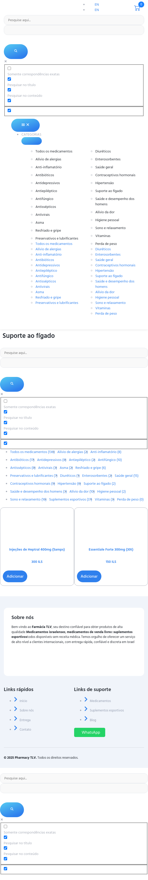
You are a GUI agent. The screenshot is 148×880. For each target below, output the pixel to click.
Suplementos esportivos (70, 499)
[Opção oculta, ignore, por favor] (9, 110)
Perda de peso (106, 244)
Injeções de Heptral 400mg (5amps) (37, 549)
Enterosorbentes (107, 159)
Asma (39, 222)
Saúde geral (104, 167)
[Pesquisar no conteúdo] (9, 89)
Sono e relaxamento (110, 228)
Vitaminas (102, 236)
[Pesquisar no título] (9, 79)
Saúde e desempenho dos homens (114, 201)
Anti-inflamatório (48, 167)
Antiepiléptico (46, 191)
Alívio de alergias (48, 159)
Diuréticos (103, 151)
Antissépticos (45, 207)
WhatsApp (91, 732)
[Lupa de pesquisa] (16, 51)
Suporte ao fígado (109, 191)
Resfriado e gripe (48, 230)
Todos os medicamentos (53, 151)
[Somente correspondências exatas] (9, 68)
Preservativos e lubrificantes (56, 238)
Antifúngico (44, 199)
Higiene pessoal (107, 220)
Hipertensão (104, 183)
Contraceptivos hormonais (115, 175)
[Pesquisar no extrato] (9, 100)
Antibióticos (44, 175)
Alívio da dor (104, 212)
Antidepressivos (47, 183)
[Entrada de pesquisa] (74, 20)
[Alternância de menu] (25, 125)
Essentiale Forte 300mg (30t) (111, 549)
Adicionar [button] (15, 576)
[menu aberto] (143, 327)
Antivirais (42, 215)
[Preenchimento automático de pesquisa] (74, 30)
